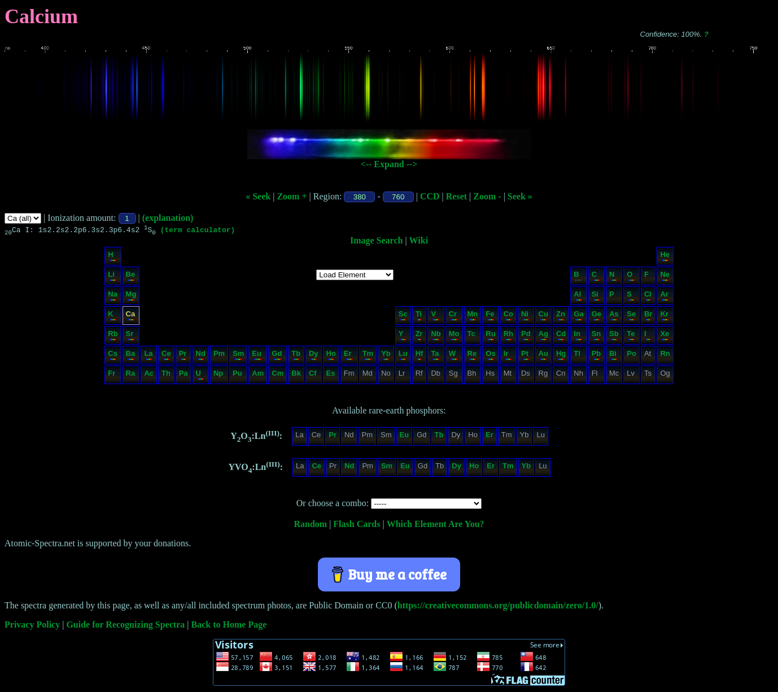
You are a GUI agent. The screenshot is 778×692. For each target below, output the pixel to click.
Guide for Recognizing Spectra (125, 626)
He (665, 257)
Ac (149, 376)
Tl (578, 356)
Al (578, 296)
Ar (664, 296)
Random (310, 525)
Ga (578, 316)
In (578, 336)
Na (112, 296)
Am (258, 376)
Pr (183, 356)
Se (631, 316)
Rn (665, 356)
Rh (508, 336)
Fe (490, 316)
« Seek (258, 196)
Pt (525, 356)
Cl (648, 296)
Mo (454, 336)
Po (631, 356)
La (148, 356)
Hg (561, 356)
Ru (490, 336)
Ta (435, 356)
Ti (419, 316)
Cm (277, 376)
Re (472, 356)
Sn (596, 336)
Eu (257, 356)
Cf (313, 376)
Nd (201, 356)
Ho (331, 356)
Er (348, 356)
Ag (543, 336)
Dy (313, 356)
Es (330, 376)
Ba (131, 356)
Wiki (419, 242)
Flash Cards (356, 525)
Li (112, 277)
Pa (183, 376)
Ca (131, 316)
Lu (403, 356)
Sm (238, 356)
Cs (112, 356)
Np (218, 376)
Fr (112, 376)
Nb (435, 336)
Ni (525, 316)
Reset (456, 196)
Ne (665, 277)
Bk (296, 376)
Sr (131, 336)
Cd (561, 336)
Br (648, 316)
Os (490, 356)
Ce (166, 356)
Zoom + (292, 196)
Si (596, 296)
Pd (526, 336)
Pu (238, 376)
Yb (386, 356)
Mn (472, 316)
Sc (403, 316)
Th (166, 376)
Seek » (520, 196)
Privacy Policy (32, 626)
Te (631, 336)
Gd (277, 356)
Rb (112, 336)
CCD (430, 196)
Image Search (376, 242)
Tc (472, 336)
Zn (560, 316)
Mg (131, 296)
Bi (613, 356)
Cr (453, 316)
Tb (295, 356)
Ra (131, 376)
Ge (596, 316)
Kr (664, 316)
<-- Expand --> (389, 164)
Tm (368, 356)
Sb (614, 336)
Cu (543, 316)
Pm (219, 356)
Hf (419, 356)
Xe (664, 336)
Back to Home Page (229, 626)
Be (131, 277)
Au (543, 356)
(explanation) (168, 218)
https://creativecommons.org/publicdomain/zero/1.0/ (497, 607)
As (614, 316)
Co (508, 316)
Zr (419, 336)
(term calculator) (197, 231)
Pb (596, 356)
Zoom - (487, 196)
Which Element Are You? (435, 525)
